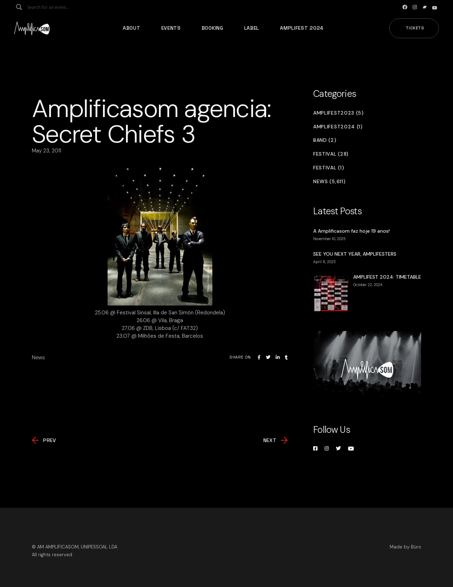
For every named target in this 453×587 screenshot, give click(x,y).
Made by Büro (405, 547)
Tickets (415, 27)
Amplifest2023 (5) (338, 113)
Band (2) (325, 140)
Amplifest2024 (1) (338, 127)
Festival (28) (331, 154)
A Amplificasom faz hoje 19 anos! (351, 231)
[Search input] (55, 7)
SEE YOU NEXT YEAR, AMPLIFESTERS (354, 254)
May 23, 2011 (46, 150)
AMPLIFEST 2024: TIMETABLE (387, 277)
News (38, 357)
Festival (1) (328, 168)
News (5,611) (329, 182)
